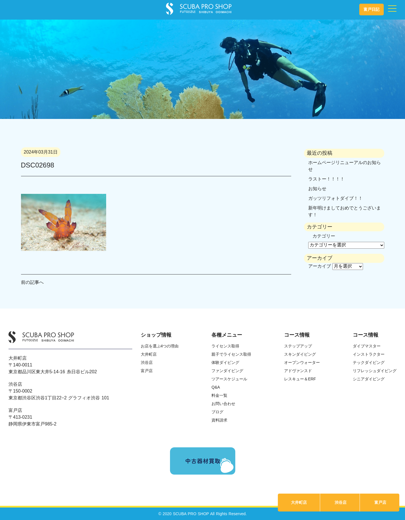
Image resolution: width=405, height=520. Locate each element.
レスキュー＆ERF (300, 379)
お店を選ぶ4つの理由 (160, 346)
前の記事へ (32, 282)
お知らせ (317, 188)
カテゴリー (323, 236)
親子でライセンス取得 (231, 354)
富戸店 (380, 502)
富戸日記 (371, 9)
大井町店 (299, 502)
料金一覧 (219, 395)
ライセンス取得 (225, 346)
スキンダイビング (300, 354)
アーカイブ (319, 266)
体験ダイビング (225, 362)
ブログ (217, 412)
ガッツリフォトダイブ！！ (335, 198)
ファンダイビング (227, 370)
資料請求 (219, 420)
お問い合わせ (223, 403)
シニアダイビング (369, 379)
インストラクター (369, 354)
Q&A (215, 387)
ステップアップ (298, 346)
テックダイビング (369, 362)
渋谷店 (341, 502)
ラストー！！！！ (326, 179)
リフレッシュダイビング (374, 370)
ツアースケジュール (229, 379)
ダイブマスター (367, 346)
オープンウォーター (302, 362)
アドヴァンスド (298, 370)
